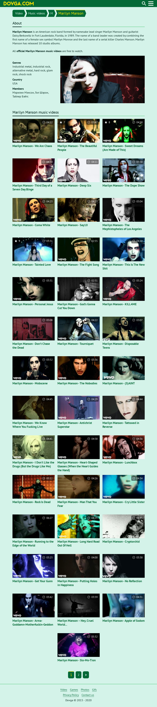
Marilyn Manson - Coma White (31, 225)
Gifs (94, 689)
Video (19, 13)
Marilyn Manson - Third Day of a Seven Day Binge (32, 187)
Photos (85, 689)
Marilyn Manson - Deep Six (74, 185)
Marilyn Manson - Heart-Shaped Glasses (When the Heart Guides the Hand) (77, 466)
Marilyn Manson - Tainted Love (31, 265)
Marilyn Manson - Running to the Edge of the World (33, 543)
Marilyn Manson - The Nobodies (77, 383)
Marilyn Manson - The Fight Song (78, 265)
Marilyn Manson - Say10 (72, 225)
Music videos (36, 13)
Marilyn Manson (70, 13)
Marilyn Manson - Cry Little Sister (123, 502)
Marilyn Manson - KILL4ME (119, 304)
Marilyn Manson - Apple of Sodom (123, 621)
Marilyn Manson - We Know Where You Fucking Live (29, 425)
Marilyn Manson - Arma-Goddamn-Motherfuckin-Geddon (32, 622)
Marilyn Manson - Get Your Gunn (32, 581)
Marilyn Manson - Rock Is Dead (31, 502)
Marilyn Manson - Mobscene (30, 383)
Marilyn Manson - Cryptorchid (121, 541)
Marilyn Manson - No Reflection (122, 581)
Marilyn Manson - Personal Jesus (32, 304)
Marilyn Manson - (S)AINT (118, 383)
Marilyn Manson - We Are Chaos (32, 146)
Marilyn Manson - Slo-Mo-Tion (76, 660)
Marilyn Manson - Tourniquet (75, 344)
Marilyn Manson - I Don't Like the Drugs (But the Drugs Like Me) (33, 464)
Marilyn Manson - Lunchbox (119, 462)
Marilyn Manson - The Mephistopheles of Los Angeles (122, 227)
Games (74, 689)
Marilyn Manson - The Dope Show (123, 185)
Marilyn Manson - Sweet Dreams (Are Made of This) (122, 148)
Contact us (88, 695)
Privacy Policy (71, 695)
